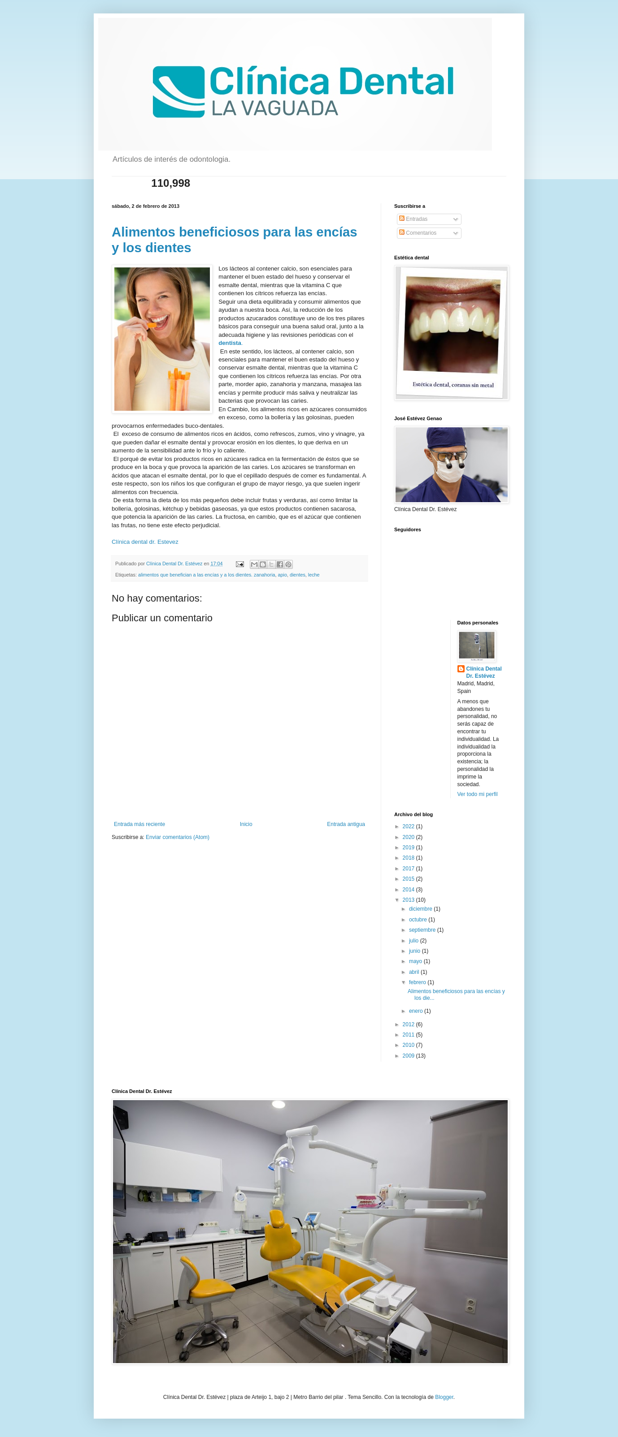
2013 (409, 900)
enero (416, 1011)
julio (414, 941)
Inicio (246, 824)
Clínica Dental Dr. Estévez (484, 673)
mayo (416, 961)
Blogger (444, 1397)
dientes (297, 574)
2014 (409, 889)
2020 (409, 837)
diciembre (421, 909)
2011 (409, 1035)
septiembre (423, 930)
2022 (409, 826)
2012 (409, 1024)
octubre (418, 919)
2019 (409, 847)
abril (415, 972)
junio (415, 951)
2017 (409, 868)
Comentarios (417, 233)
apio (282, 574)
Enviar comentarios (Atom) (177, 837)
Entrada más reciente (139, 824)
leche (314, 574)
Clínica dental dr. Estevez (145, 541)
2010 (409, 1045)
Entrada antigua (346, 824)
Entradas (413, 219)
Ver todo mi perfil (477, 794)
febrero (418, 982)
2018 (409, 858)
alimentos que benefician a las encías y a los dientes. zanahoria (206, 574)
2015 (409, 879)
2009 (409, 1056)
